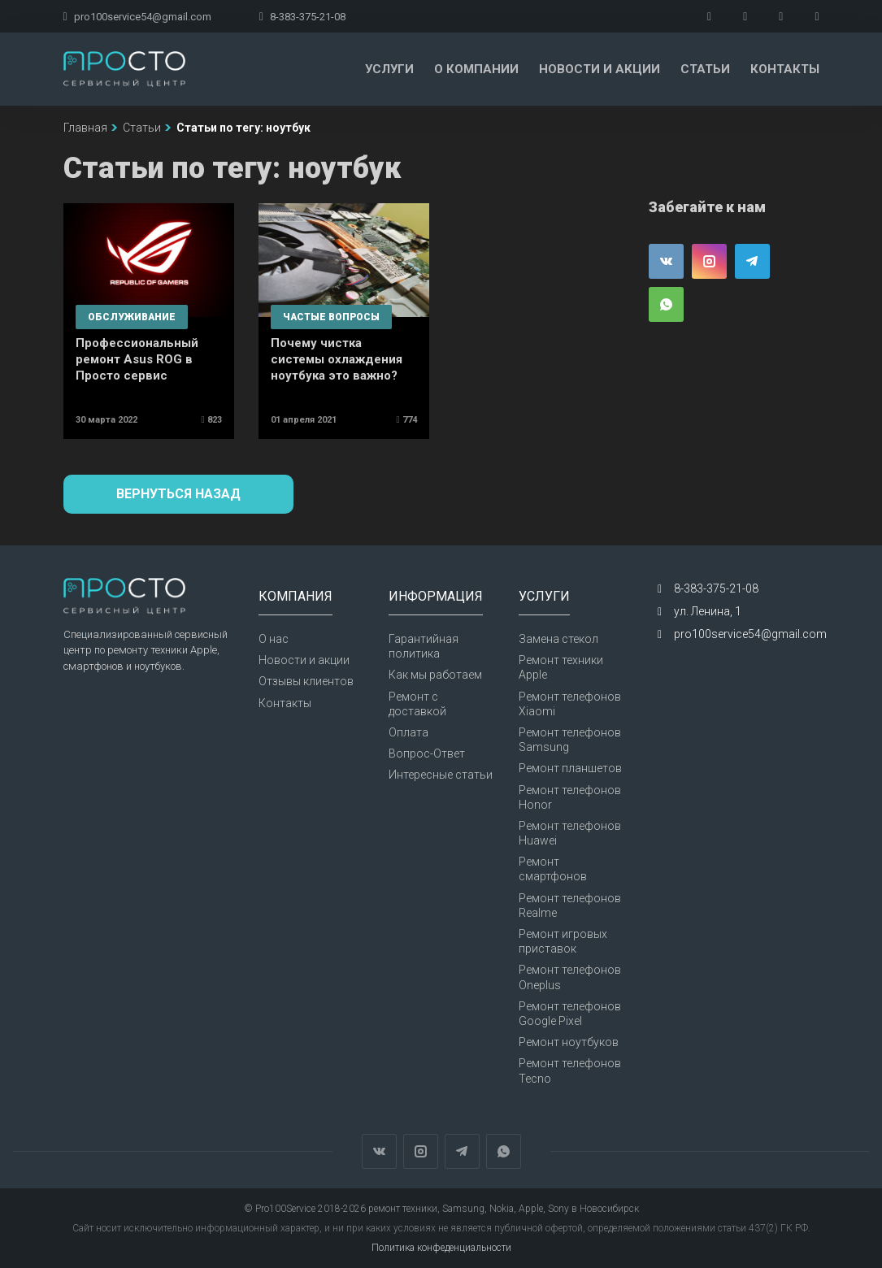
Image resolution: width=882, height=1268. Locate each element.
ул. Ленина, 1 (707, 611)
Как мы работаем (435, 674)
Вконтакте (666, 261)
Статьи (705, 69)
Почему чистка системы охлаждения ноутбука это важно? (336, 359)
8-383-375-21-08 (302, 17)
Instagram (709, 261)
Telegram (752, 261)
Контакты (784, 69)
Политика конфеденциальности (441, 1247)
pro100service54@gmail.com (137, 17)
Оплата (408, 732)
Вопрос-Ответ (427, 753)
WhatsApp (666, 304)
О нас (274, 638)
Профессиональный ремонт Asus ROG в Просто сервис (137, 359)
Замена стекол (558, 638)
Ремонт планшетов (570, 768)
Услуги (389, 69)
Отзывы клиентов (306, 681)
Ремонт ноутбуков (569, 1042)
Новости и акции (599, 69)
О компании (476, 69)
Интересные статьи (441, 774)
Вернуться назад (178, 494)
